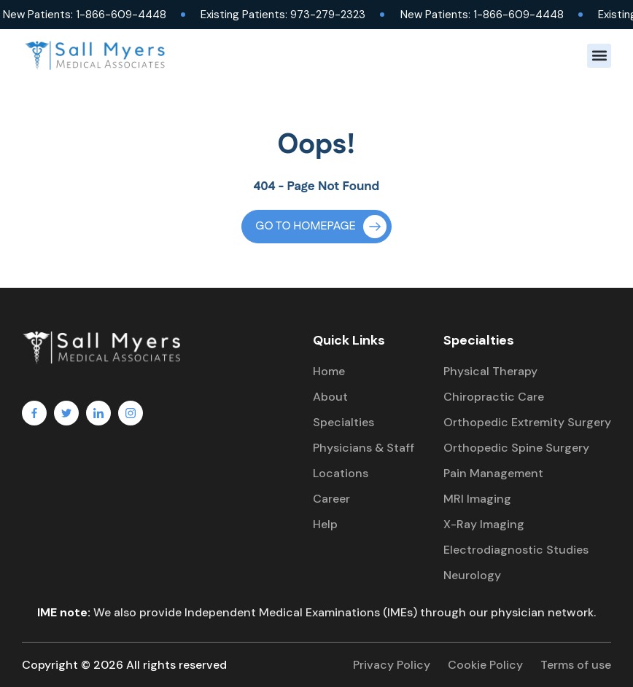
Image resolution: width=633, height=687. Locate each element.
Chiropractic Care (493, 396)
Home (329, 371)
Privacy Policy (391, 664)
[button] (599, 56)
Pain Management (493, 473)
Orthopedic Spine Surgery (516, 447)
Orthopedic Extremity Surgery (527, 422)
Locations (340, 473)
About (330, 396)
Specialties (343, 422)
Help (325, 524)
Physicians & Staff (363, 447)
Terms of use (575, 664)
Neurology (472, 575)
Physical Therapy (490, 371)
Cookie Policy (485, 664)
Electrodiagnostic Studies (516, 549)
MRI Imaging (477, 498)
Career (331, 498)
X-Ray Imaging (483, 524)
